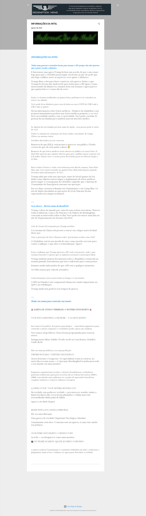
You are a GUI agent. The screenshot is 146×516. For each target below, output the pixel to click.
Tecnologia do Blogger (73, 506)
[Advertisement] (121, 32)
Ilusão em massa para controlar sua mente (51, 301)
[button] (99, 24)
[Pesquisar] (118, 5)
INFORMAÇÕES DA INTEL (44, 57)
